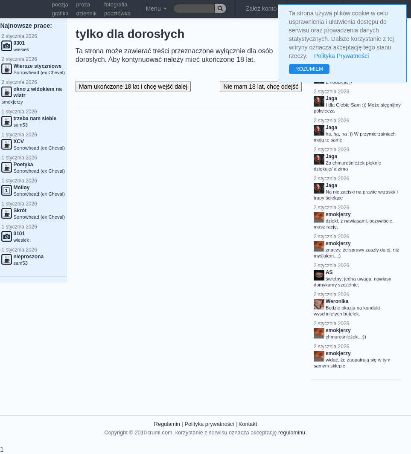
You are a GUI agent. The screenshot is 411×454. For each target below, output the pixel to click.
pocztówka (117, 13)
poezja (60, 4)
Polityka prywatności (209, 424)
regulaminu (291, 432)
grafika (60, 13)
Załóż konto (261, 8)
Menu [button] (156, 8)
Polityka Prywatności (341, 55)
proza (83, 4)
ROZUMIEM (309, 69)
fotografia (115, 4)
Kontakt (248, 424)
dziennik (86, 13)
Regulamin (167, 424)
